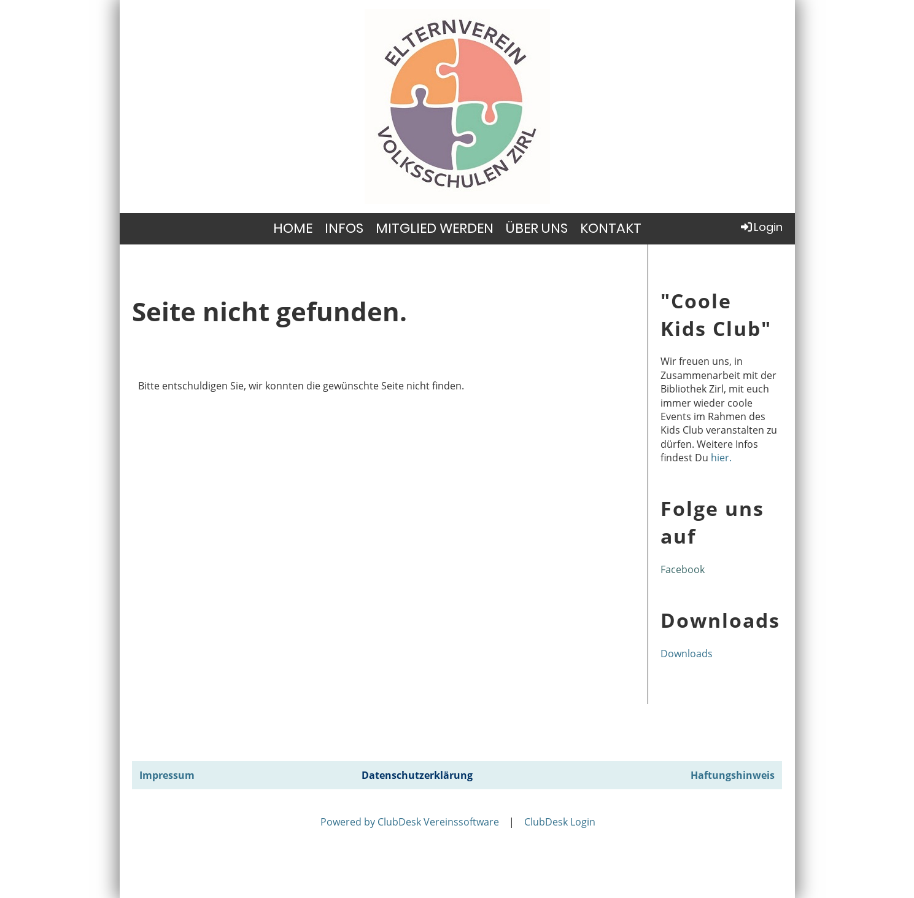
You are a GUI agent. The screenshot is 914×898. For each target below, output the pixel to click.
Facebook (682, 569)
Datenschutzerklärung (417, 775)
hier (720, 457)
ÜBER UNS (537, 228)
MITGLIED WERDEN (435, 228)
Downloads (686, 653)
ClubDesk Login (559, 822)
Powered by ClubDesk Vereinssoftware (409, 822)
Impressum (167, 775)
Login (761, 227)
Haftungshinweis (733, 775)
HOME (292, 228)
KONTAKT (610, 228)
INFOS (344, 228)
